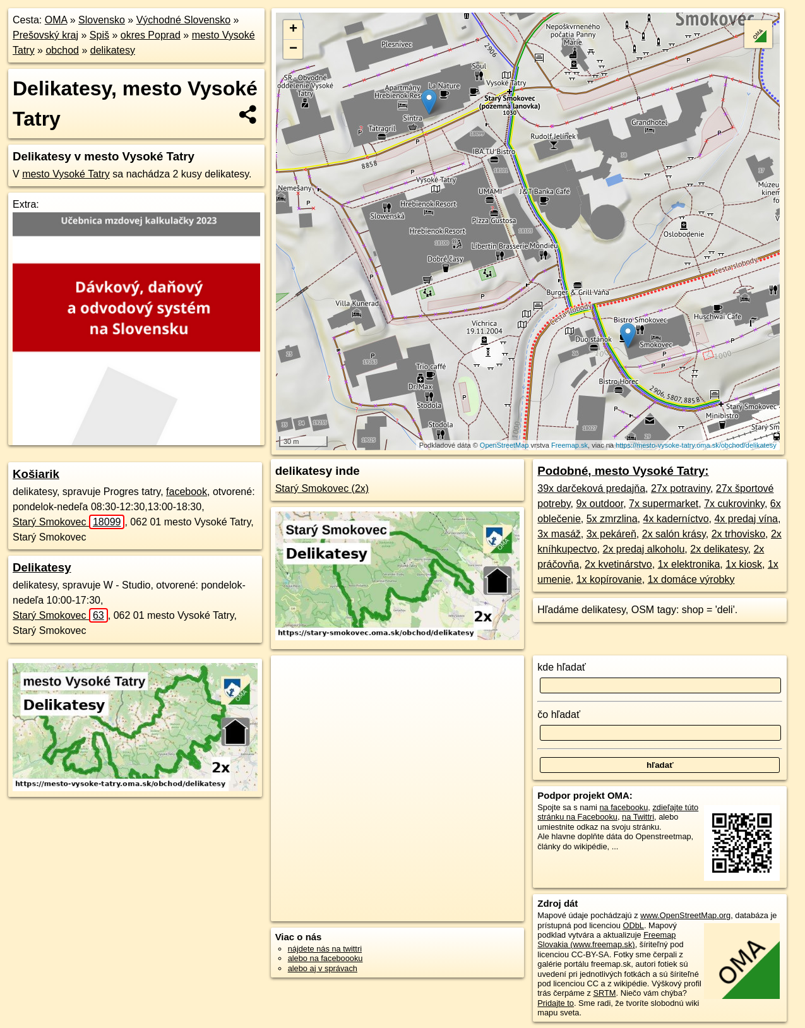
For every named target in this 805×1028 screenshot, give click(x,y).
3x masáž (558, 534)
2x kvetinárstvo (618, 564)
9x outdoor (599, 503)
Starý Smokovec (68, 522)
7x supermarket (663, 503)
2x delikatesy (719, 549)
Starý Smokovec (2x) (322, 488)
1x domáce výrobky (691, 579)
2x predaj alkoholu (643, 549)
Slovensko (101, 20)
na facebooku (623, 807)
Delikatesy (42, 567)
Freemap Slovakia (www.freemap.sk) (606, 939)
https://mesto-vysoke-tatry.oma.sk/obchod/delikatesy (696, 445)
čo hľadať (558, 714)
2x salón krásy (674, 534)
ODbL (633, 925)
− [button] (293, 49)
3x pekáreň (611, 534)
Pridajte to (555, 1003)
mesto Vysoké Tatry (66, 174)
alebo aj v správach (322, 968)
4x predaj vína (746, 518)
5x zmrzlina (612, 518)
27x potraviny (680, 488)
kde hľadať (561, 667)
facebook (186, 491)
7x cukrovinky (734, 503)
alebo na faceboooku (325, 958)
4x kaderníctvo (676, 518)
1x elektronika (689, 564)
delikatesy (112, 50)
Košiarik (36, 474)
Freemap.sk (569, 445)
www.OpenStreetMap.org (685, 915)
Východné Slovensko (183, 20)
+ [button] (293, 29)
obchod (62, 50)
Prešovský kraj (45, 35)
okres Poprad (151, 35)
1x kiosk (743, 564)
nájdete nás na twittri (325, 948)
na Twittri (638, 817)
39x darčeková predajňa (591, 488)
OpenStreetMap (504, 445)
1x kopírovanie (609, 579)
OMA (56, 20)
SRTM (604, 993)
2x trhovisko (738, 534)
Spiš (99, 35)
